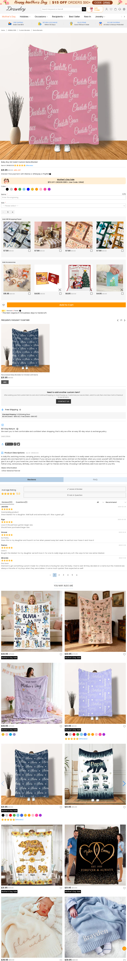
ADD (4, 382)
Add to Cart (66, 304)
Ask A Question (74, 495)
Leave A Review (74, 489)
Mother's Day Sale (65, 179)
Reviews (31, 479)
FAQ (95, 479)
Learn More (5, 436)
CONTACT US (63, 401)
